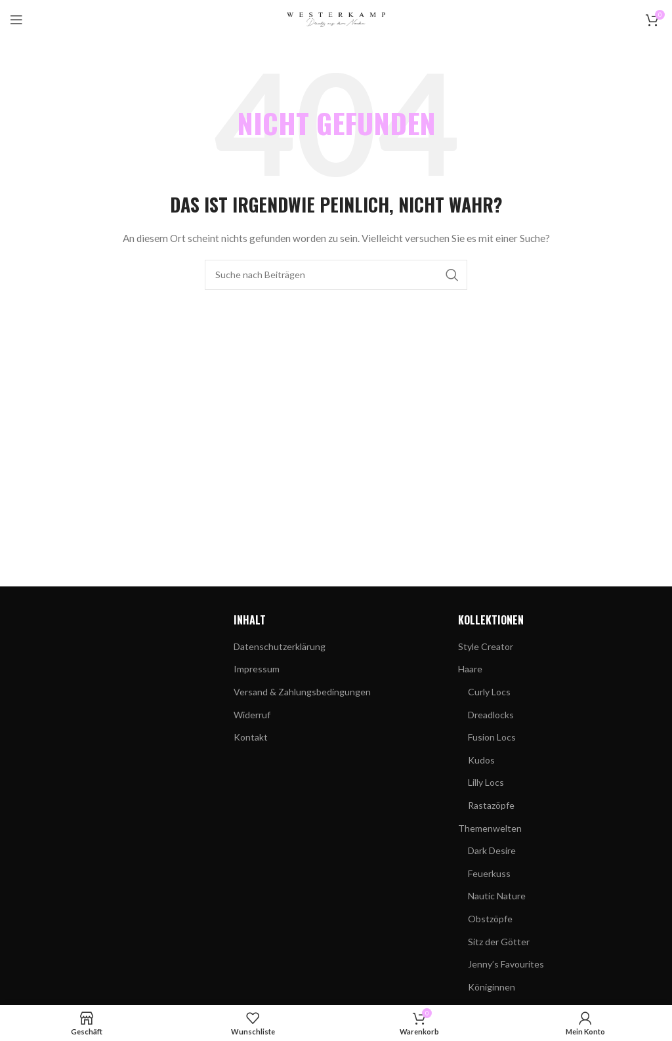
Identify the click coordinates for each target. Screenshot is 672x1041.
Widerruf (252, 714)
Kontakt (251, 737)
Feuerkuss (489, 873)
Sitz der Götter (499, 941)
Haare (470, 668)
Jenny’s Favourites (506, 964)
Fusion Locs (492, 737)
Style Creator (485, 646)
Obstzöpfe (490, 918)
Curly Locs (489, 691)
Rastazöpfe (491, 805)
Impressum (257, 668)
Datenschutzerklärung (280, 646)
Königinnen (491, 986)
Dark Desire (492, 850)
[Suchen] (336, 275)
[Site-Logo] (336, 18)
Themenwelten (490, 828)
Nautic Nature (497, 895)
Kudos (481, 759)
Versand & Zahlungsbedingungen (302, 691)
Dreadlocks (491, 714)
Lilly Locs (486, 782)
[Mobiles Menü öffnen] (16, 20)
